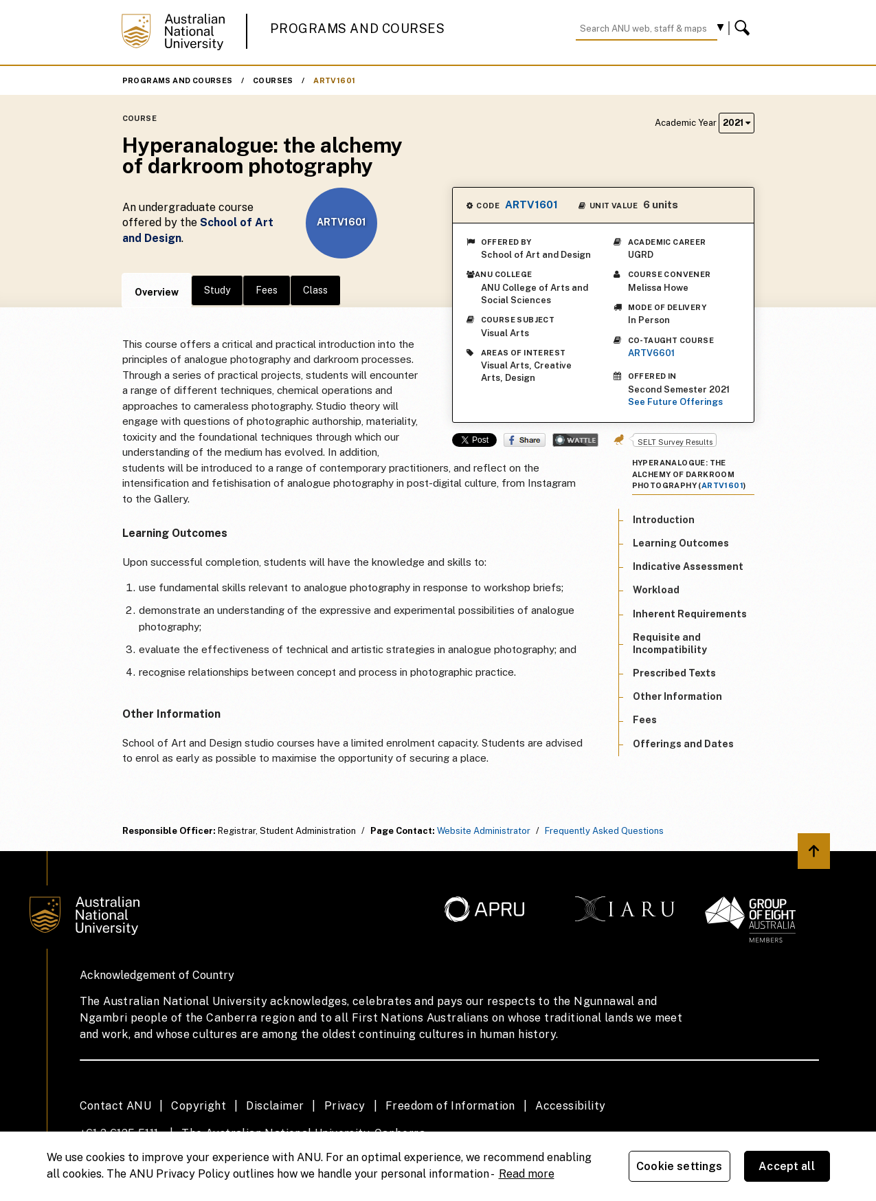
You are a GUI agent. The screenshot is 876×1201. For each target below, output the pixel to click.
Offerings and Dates (683, 743)
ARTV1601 (334, 80)
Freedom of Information (450, 1105)
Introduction (664, 519)
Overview (157, 292)
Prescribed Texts (674, 673)
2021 (736, 123)
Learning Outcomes (681, 543)
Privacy (345, 1105)
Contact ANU (115, 1105)
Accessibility (570, 1105)
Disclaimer (275, 1105)
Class (315, 290)
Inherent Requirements (690, 613)
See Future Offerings (675, 402)
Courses (273, 80)
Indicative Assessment (688, 566)
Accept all (787, 1166)
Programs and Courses (357, 28)
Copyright (198, 1105)
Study (217, 290)
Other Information (677, 696)
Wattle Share (575, 440)
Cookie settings (679, 1166)
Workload (656, 589)
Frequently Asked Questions (604, 831)
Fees (267, 290)
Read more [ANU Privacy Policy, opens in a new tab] (526, 1173)
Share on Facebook (525, 440)
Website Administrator (483, 831)
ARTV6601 (651, 353)
